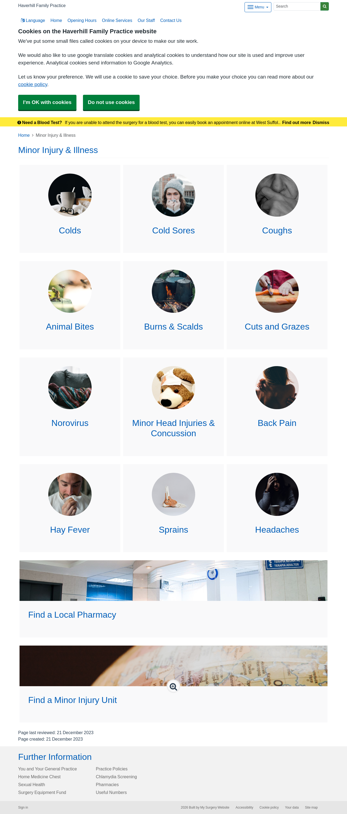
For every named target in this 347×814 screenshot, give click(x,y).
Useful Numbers (111, 792)
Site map (311, 807)
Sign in (23, 807)
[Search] (297, 6)
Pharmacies (107, 784)
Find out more (296, 122)
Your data (292, 807)
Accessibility (244, 807)
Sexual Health (31, 784)
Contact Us (171, 20)
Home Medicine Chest (39, 776)
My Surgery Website (214, 807)
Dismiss (321, 122)
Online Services (117, 20)
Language (33, 20)
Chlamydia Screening (116, 776)
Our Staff (146, 20)
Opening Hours (82, 20)
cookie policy (32, 84)
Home (56, 20)
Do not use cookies (111, 102)
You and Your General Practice (47, 769)
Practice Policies (112, 769)
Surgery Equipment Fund (42, 792)
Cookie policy (269, 807)
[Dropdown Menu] (258, 7)
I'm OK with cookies (47, 102)
